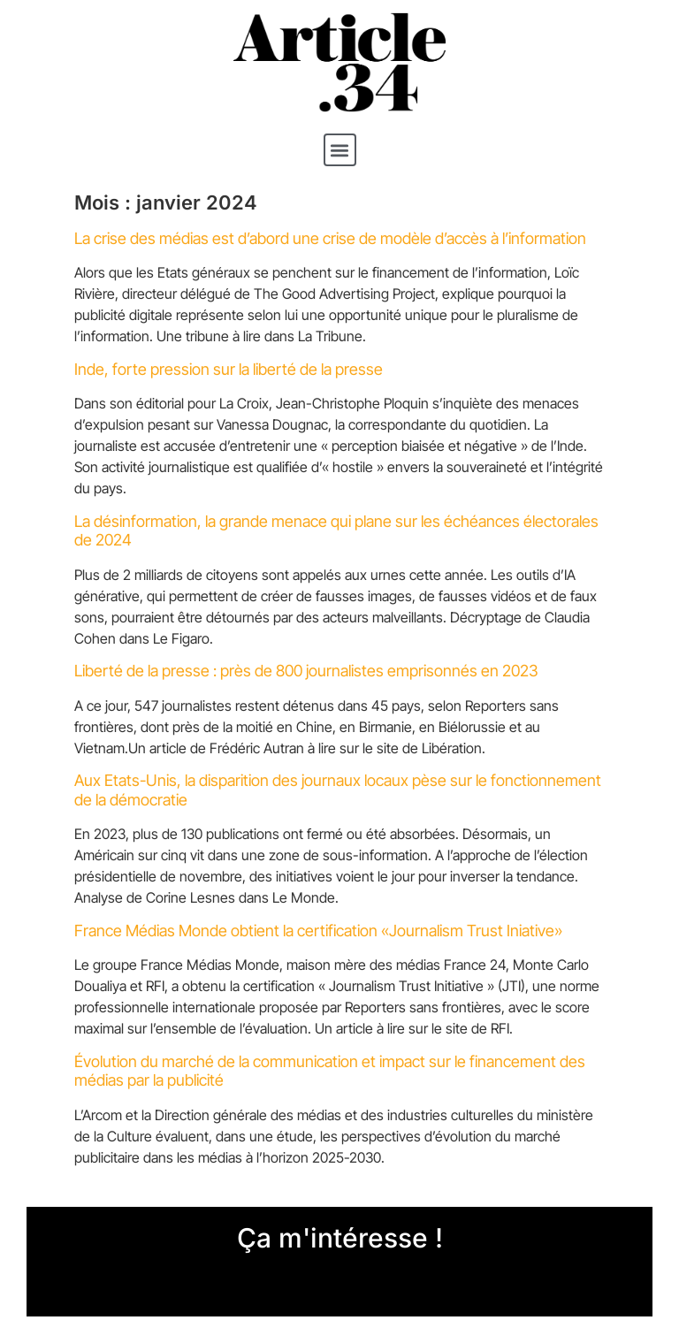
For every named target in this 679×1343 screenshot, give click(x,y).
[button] (340, 150)
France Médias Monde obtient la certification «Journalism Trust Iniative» (318, 930)
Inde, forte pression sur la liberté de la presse (228, 369)
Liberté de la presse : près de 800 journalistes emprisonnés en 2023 (306, 670)
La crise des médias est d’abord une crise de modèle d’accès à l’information (330, 238)
